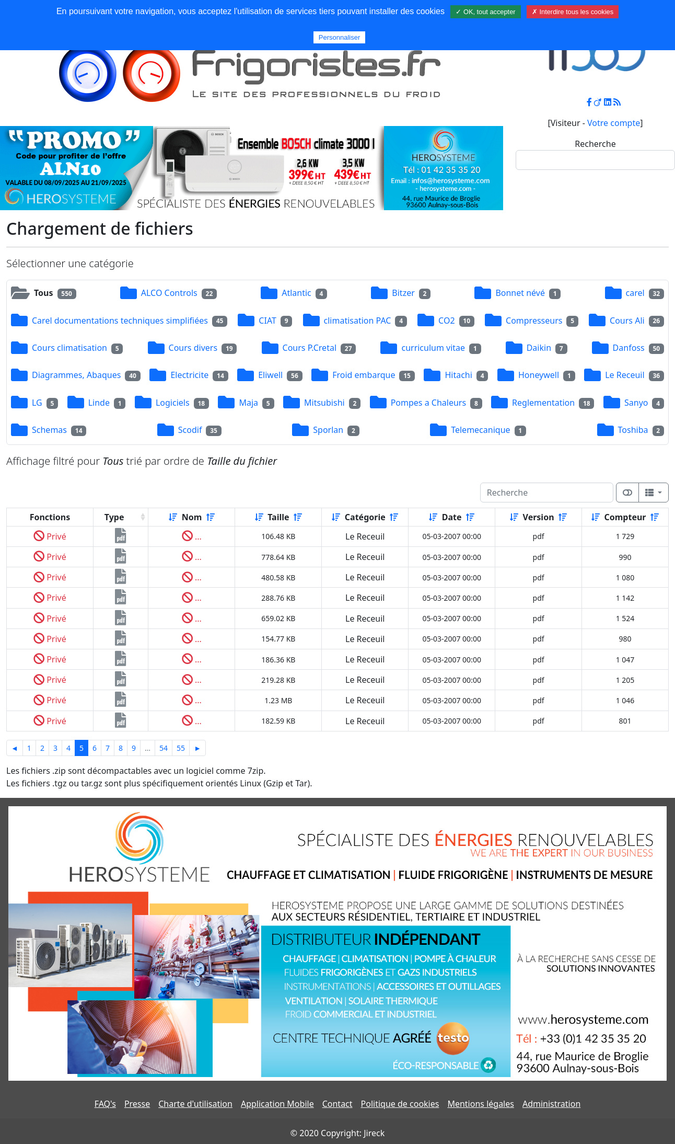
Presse (137, 1103)
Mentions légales (480, 1103)
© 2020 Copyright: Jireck (337, 1133)
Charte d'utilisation (195, 1103)
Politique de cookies (400, 1103)
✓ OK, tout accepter (485, 12)
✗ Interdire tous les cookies (572, 12)
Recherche (595, 144)
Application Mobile (277, 1103)
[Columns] (653, 492)
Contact (337, 1103)
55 (181, 748)
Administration (551, 1103)
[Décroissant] (210, 517)
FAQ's (105, 1103)
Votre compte (613, 123)
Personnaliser (339, 37)
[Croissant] (173, 517)
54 (163, 748)
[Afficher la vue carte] (627, 492)
